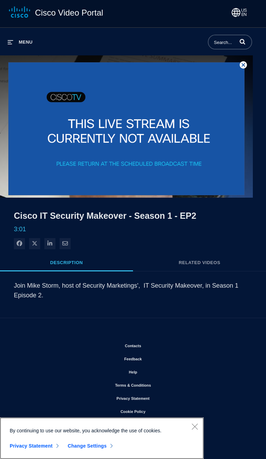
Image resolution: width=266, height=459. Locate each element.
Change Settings (87, 446)
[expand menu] (20, 42)
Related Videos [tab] (199, 262)
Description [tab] (66, 262)
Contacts (152, 344)
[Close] (194, 426)
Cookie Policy (153, 410)
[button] (242, 41)
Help (153, 370)
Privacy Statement (152, 397)
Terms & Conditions (152, 383)
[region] (102, 438)
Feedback (152, 357)
